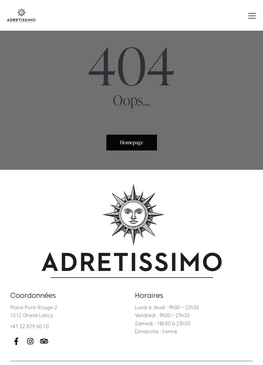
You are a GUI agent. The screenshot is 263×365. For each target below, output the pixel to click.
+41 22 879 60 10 (29, 326)
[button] (252, 15)
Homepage (131, 142)
